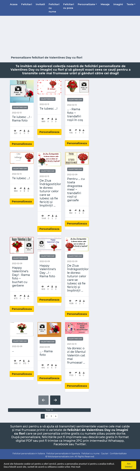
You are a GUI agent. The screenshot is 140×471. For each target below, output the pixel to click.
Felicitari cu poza (68, 6)
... (13, 350)
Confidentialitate (118, 453)
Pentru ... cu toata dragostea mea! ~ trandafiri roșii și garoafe (76, 189)
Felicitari (26, 4)
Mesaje (105, 4)
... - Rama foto (46, 353)
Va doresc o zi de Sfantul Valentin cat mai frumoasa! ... (76, 355)
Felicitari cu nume (54, 8)
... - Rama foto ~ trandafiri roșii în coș (75, 114)
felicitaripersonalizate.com (61, 456)
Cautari (104, 453)
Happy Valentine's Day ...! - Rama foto (48, 271)
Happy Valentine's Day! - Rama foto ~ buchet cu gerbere (21, 276)
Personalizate (86, 4)
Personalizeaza (22, 143)
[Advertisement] (70, 35)
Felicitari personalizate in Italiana (29, 453)
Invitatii (40, 4)
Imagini (118, 4)
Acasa (13, 4)
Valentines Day (20, 107)
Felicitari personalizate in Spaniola (63, 453)
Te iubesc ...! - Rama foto (22, 118)
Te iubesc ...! (48, 108)
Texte (130, 4)
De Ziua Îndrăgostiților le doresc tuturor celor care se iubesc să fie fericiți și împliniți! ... (49, 193)
